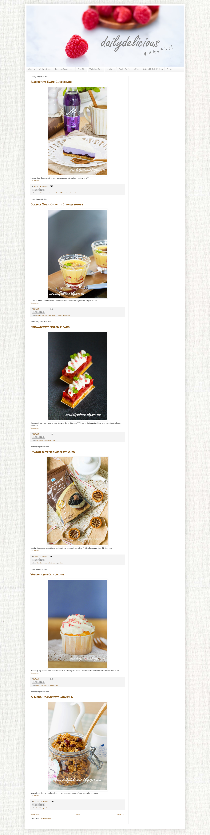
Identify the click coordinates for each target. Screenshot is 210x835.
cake (37, 193)
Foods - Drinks (124, 69)
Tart (54, 440)
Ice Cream (110, 69)
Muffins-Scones (45, 69)
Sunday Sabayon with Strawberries (57, 204)
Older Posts (120, 814)
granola (45, 808)
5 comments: (45, 434)
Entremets (47, 440)
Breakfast (39, 808)
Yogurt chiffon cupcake (48, 574)
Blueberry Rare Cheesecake (51, 82)
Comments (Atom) (46, 818)
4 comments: (44, 186)
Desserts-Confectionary (64, 69)
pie (51, 440)
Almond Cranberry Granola (52, 697)
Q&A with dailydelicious (153, 69)
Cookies (31, 69)
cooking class (40, 315)
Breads (169, 69)
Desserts (59, 315)
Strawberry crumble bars (50, 327)
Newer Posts (35, 814)
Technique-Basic (95, 69)
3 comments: (45, 801)
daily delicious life (50, 315)
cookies (60, 563)
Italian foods (66, 315)
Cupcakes (55, 685)
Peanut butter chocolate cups (53, 452)
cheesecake (47, 193)
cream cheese (56, 193)
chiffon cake (48, 685)
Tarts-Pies (81, 69)
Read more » (35, 180)
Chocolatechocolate (42, 563)
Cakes (136, 69)
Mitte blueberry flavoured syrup (69, 193)
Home (78, 814)
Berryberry (39, 440)
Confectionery (53, 563)
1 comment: (44, 309)
